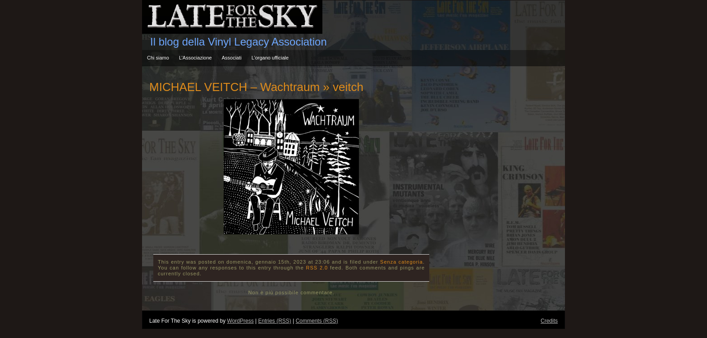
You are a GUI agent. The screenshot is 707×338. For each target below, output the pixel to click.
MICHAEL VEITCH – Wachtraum (234, 87)
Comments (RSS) (317, 321)
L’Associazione (195, 57)
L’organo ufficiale (270, 57)
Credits (549, 321)
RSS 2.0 (317, 267)
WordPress (240, 321)
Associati (232, 57)
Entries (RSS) (274, 321)
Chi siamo (158, 57)
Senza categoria (401, 262)
